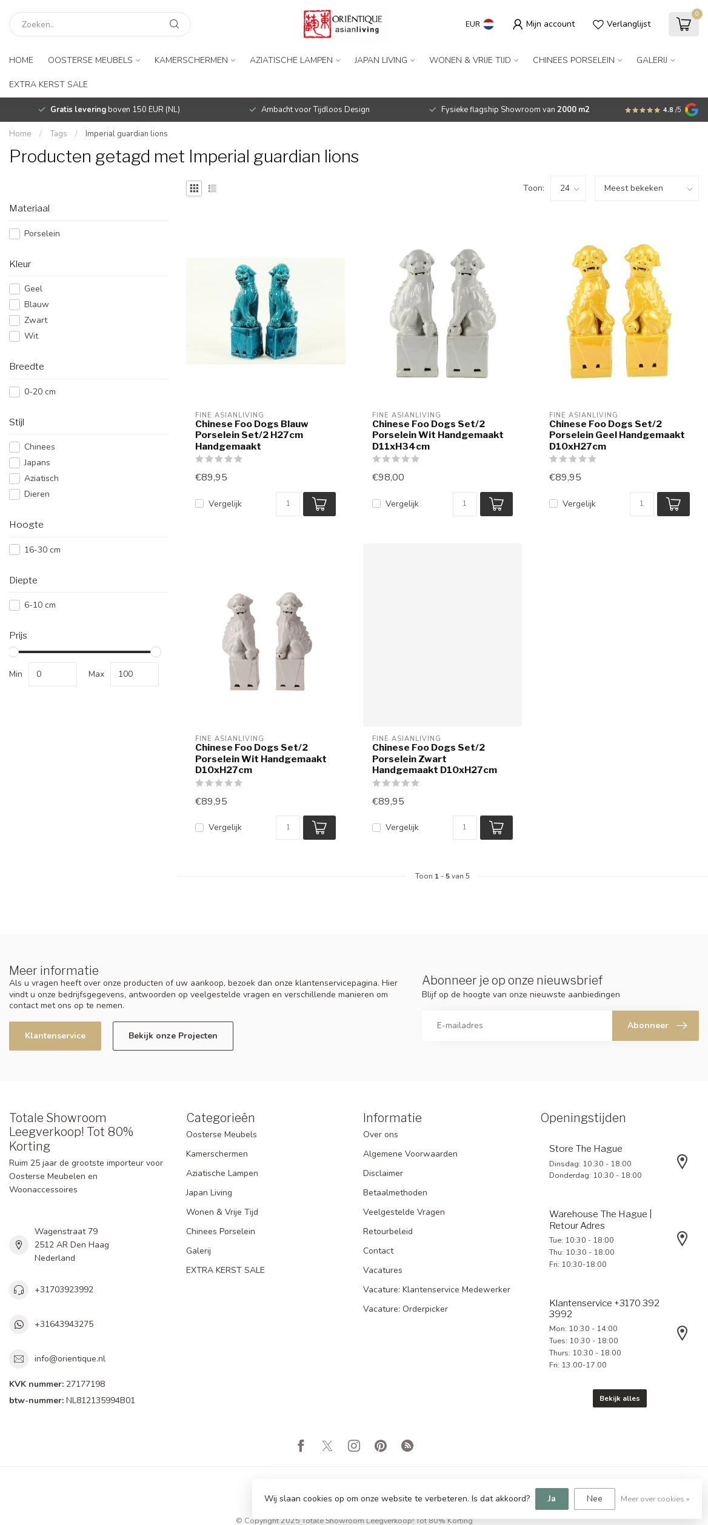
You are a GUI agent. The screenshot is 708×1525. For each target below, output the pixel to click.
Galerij (651, 60)
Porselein (42, 233)
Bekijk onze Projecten (173, 1036)
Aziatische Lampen (291, 60)
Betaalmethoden (395, 1192)
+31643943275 (64, 1324)
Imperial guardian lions (126, 133)
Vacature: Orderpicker (405, 1309)
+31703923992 (64, 1289)
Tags (58, 133)
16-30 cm (42, 549)
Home (21, 60)
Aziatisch (41, 478)
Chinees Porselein (574, 60)
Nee (595, 1498)
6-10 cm (40, 605)
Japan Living (381, 60)
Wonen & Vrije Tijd (470, 60)
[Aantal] (288, 504)
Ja (552, 1498)
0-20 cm (40, 391)
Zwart (35, 320)
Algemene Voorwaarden (410, 1154)
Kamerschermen (191, 60)
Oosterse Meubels (90, 60)
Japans (37, 462)
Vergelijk (225, 503)
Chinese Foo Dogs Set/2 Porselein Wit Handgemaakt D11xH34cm (438, 435)
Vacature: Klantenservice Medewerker (436, 1289)
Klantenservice (55, 1036)
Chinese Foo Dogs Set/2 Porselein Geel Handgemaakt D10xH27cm (617, 435)
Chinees (39, 446)
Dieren (37, 494)
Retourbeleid (388, 1231)
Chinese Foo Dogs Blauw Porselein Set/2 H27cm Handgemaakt (252, 435)
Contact (378, 1251)
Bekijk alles (619, 1398)
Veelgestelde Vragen (404, 1212)
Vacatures (382, 1270)
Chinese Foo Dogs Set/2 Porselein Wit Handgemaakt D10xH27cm (261, 759)
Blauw (36, 304)
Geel (33, 288)
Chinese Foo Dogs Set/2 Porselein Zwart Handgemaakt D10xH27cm (434, 759)
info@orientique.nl (70, 1358)
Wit (31, 336)
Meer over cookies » (655, 1498)
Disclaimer (383, 1173)
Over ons (380, 1134)
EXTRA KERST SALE (48, 84)
